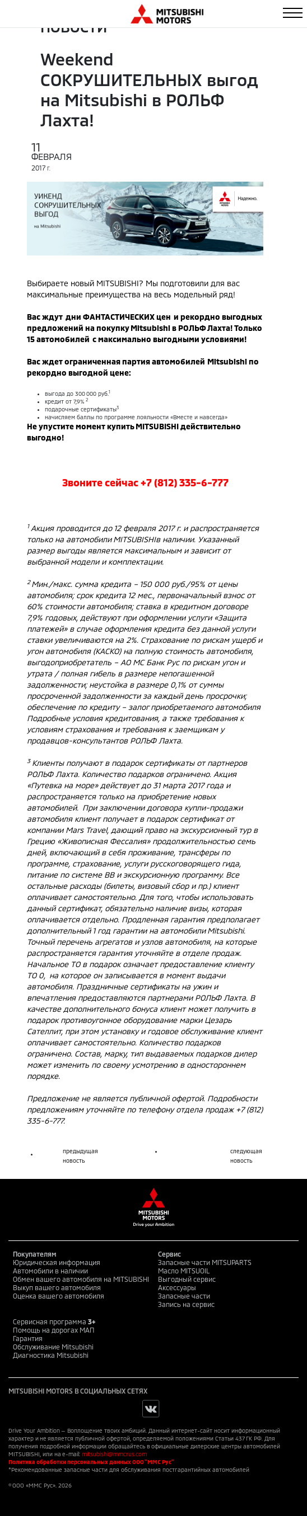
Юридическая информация (56, 1262)
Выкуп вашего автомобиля (57, 1287)
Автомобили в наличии (50, 1271)
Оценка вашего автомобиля (58, 1296)
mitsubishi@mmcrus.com (114, 1454)
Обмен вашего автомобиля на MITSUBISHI (81, 1279)
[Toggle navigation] (293, 12)
